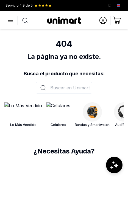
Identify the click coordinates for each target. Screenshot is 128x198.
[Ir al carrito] (118, 20)
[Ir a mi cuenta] (103, 20)
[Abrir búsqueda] (25, 20)
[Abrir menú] (10, 20)
